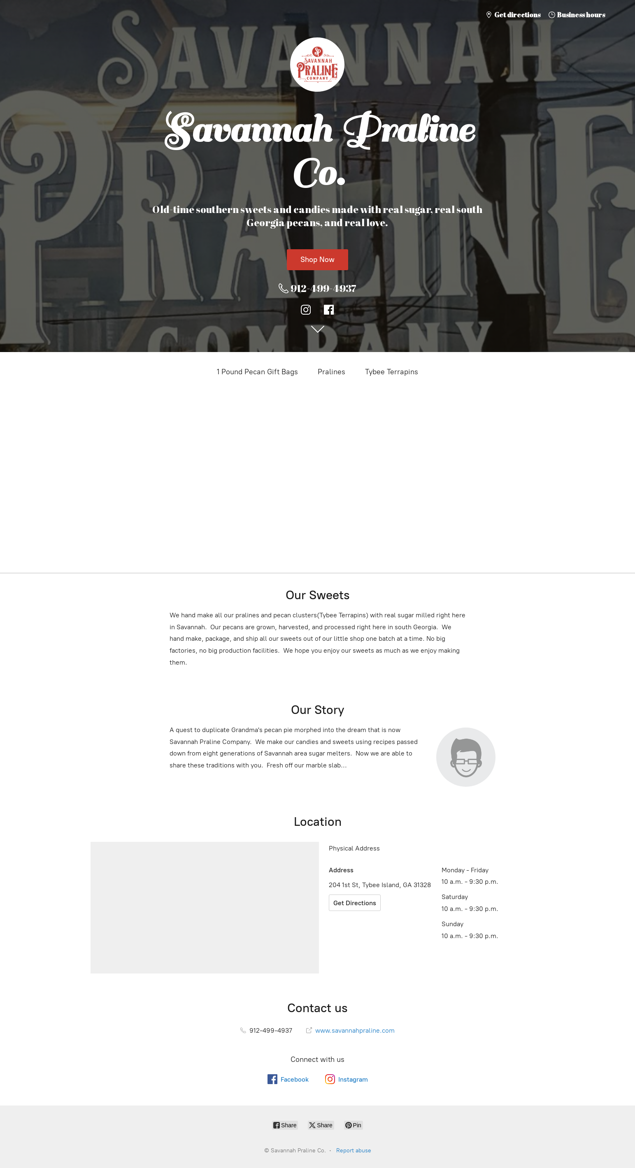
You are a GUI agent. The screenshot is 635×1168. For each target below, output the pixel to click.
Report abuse (353, 1150)
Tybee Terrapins (391, 371)
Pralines (331, 371)
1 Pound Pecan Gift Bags (257, 371)
